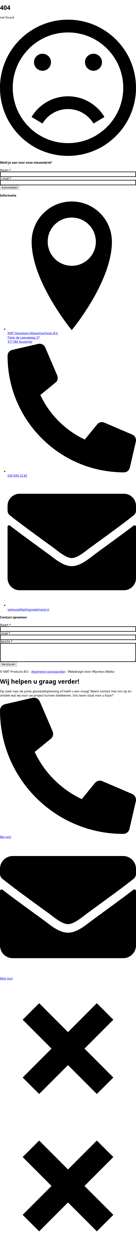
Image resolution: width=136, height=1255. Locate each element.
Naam (5, 170)
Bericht (6, 641)
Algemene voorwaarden (48, 671)
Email (5, 633)
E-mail (5, 178)
